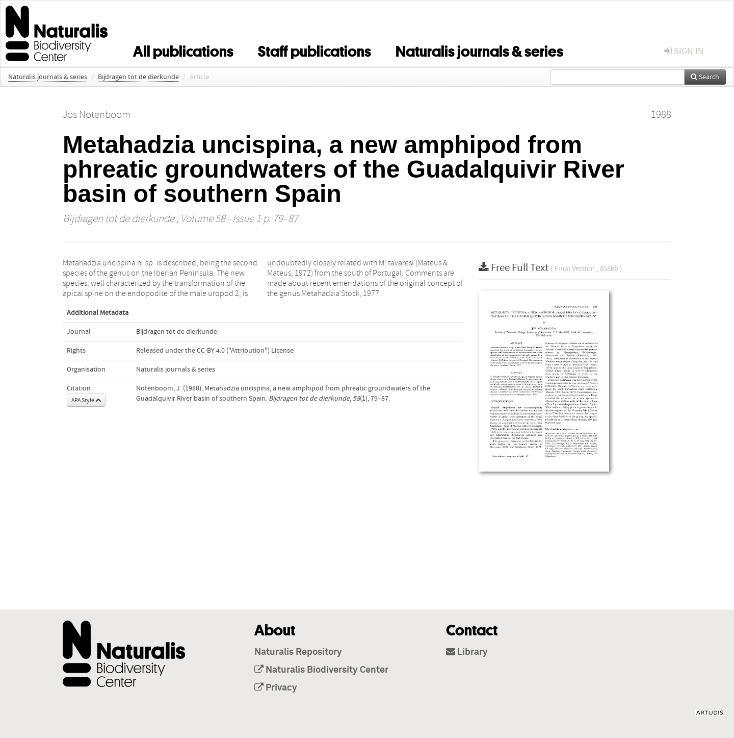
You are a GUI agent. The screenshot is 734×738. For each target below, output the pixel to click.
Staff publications (314, 49)
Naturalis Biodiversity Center (321, 670)
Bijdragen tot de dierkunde (138, 77)
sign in (684, 51)
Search (705, 77)
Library (467, 652)
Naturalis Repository (298, 652)
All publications (183, 49)
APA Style (86, 400)
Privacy (275, 688)
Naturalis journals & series (479, 49)
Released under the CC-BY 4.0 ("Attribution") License (215, 351)
